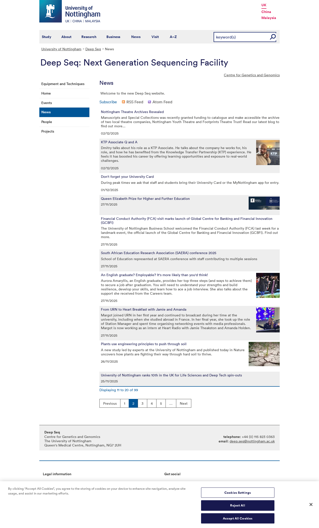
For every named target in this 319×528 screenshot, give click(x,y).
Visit (155, 36)
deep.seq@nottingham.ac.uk (252, 441)
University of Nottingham (61, 49)
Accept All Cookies (237, 520)
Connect (171, 482)
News (135, 36)
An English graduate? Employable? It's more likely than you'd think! (154, 275)
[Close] (310, 506)
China (266, 11)
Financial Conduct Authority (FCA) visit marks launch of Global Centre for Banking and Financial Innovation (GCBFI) (186, 221)
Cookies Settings (237, 494)
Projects (47, 131)
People (46, 121)
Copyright (51, 482)
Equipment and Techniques (62, 83)
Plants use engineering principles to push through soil (144, 344)
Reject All (237, 507)
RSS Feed (134, 101)
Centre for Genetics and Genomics (252, 75)
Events (46, 102)
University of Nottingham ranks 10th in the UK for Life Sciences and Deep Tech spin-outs (171, 375)
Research (88, 36)
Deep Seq (93, 49)
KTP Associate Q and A (119, 142)
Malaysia (268, 17)
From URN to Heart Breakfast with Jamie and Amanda (143, 309)
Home (46, 93)
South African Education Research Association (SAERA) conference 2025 (158, 253)
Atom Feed (162, 101)
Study (46, 36)
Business (113, 36)
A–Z (173, 36)
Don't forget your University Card (127, 177)
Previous (110, 403)
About (66, 36)
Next (184, 403)
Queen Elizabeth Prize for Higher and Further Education (145, 199)
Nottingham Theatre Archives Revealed (132, 112)
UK (263, 5)
